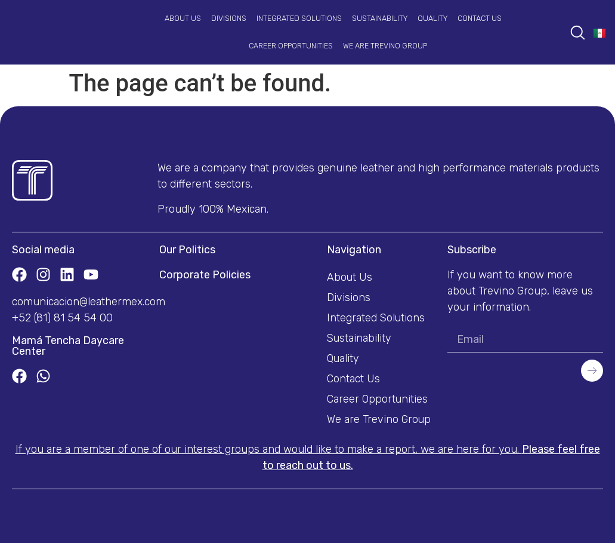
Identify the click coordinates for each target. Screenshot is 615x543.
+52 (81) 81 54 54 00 (62, 317)
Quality (432, 18)
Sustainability (379, 18)
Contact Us (480, 18)
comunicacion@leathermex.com (88, 301)
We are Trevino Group (385, 45)
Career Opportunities (291, 45)
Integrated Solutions (299, 18)
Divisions (228, 18)
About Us (183, 18)
